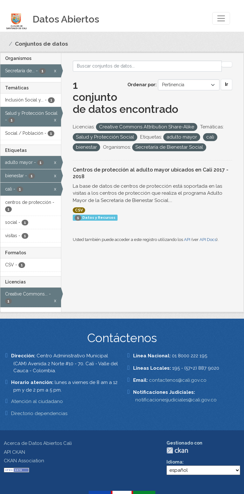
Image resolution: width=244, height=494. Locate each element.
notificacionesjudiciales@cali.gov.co (176, 400)
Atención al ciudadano (37, 401)
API (187, 239)
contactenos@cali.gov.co (178, 380)
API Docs (208, 239)
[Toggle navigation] (221, 18)
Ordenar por (141, 84)
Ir (226, 84)
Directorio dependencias (39, 413)
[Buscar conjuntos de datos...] (147, 66)
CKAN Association (24, 461)
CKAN (177, 450)
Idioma (174, 462)
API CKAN (14, 452)
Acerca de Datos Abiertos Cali (38, 443)
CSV (79, 210)
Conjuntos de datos (41, 44)
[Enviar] (226, 64)
